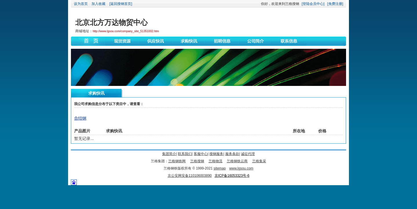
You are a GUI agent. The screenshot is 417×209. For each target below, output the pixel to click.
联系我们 (185, 154)
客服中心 (201, 154)
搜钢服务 (216, 154)
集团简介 (169, 154)
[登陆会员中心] (313, 4)
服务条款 (232, 154)
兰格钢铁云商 (237, 161)
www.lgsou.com (241, 168)
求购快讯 (96, 93)
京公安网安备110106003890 (190, 176)
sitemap (219, 168)
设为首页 (81, 4)
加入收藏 (98, 4)
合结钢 (80, 118)
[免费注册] (335, 4)
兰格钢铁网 (177, 161)
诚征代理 (248, 154)
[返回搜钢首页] (120, 4)
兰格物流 (215, 161)
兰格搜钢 (197, 161)
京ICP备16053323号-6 (232, 176)
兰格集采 (259, 161)
